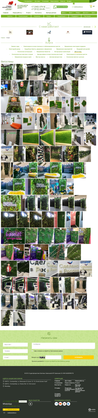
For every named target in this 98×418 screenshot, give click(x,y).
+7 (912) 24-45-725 (40, 9)
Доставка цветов (22, 5)
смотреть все (87, 26)
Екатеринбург (28, 1)
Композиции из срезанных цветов (77, 54)
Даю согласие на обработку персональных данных (47, 351)
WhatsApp (7, 386)
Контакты (38, 13)
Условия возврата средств (58, 395)
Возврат (69, 1)
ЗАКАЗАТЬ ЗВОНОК (12, 409)
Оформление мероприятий (64, 49)
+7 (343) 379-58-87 (40, 7)
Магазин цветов (78, 385)
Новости (62, 1)
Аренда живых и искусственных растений (49, 54)
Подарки (74, 16)
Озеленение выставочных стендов (22, 54)
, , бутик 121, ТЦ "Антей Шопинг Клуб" (26, 381)
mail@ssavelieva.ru (78, 6)
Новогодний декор (14, 49)
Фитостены (78, 51)
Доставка (37, 1)
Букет (70, 12)
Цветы (64, 12)
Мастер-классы (40, 57)
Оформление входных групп (23, 57)
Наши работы (17, 13)
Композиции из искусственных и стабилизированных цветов (42, 46)
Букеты (9, 16)
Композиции (23, 16)
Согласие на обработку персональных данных (80, 389)
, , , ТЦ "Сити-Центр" (20, 384)
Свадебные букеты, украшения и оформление (38, 49)
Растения (87, 16)
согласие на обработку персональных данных (57, 361)
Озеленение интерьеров (24, 51)
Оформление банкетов (43, 51)
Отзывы (57, 388)
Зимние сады (15, 46)
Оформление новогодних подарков (75, 46)
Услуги (28, 13)
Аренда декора (51, 13)
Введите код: (35, 357)
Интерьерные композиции (62, 51)
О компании (45, 1)
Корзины (37, 16)
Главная (5, 13)
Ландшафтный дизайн (22, 7)
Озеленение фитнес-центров (75, 57)
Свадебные (61, 16)
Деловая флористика (55, 57)
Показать (23, 401)
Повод (77, 12)
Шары (49, 16)
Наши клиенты (54, 1)
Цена (93, 12)
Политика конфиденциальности (70, 389)
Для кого (85, 12)
